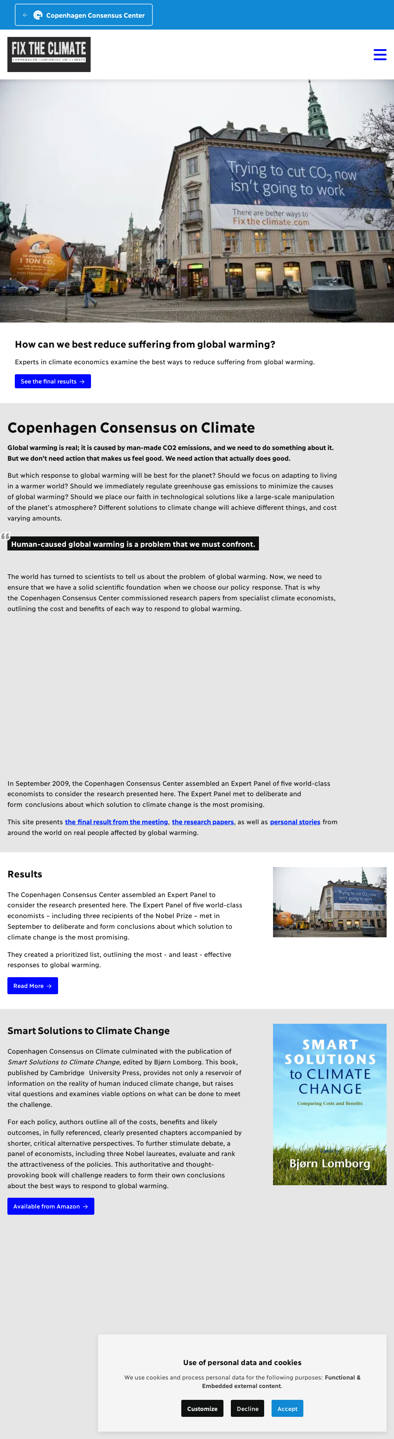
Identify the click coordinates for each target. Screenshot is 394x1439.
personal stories (295, 821)
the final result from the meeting (116, 821)
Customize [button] (202, 1408)
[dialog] (242, 1383)
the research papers (203, 821)
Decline (248, 1408)
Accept (288, 1408)
